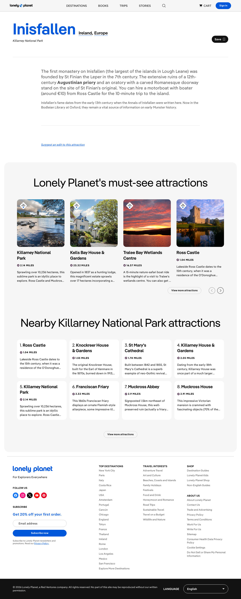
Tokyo (102, 524)
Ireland (103, 539)
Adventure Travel (153, 470)
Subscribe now (39, 533)
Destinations (76, 5)
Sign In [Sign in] (223, 5)
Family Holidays (152, 485)
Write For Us (194, 529)
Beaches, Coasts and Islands (159, 480)
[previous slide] (211, 290)
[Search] (164, 5)
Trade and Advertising (199, 509)
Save (219, 40)
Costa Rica (105, 485)
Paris (102, 475)
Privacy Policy (195, 514)
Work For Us (194, 524)
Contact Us (193, 504)
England (104, 519)
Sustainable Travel (153, 509)
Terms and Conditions (199, 519)
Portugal (104, 504)
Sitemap (192, 534)
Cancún (103, 509)
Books (103, 5)
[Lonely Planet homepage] (21, 5)
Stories (145, 5)
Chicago (104, 514)
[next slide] (220, 290)
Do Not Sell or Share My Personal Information (206, 554)
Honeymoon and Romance (158, 499)
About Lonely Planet (199, 500)
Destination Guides (198, 470)
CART (205, 5)
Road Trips (149, 504)
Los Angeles (106, 553)
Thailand (104, 534)
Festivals (148, 490)
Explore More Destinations (114, 568)
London (103, 548)
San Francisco (107, 563)
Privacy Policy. (41, 543)
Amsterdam (105, 499)
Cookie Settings (196, 547)
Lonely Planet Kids (197, 475)
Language (171, 589)
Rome (102, 544)
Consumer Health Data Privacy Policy (204, 541)
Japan (102, 490)
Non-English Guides (198, 485)
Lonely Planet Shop (198, 480)
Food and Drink (152, 495)
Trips (124, 5)
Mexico (103, 558)
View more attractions (184, 290)
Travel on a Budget (153, 514)
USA (101, 495)
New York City (107, 470)
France (103, 529)
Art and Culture (152, 475)
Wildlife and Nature (154, 519)
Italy (101, 480)
